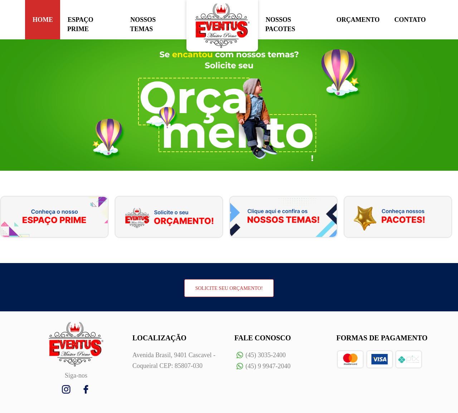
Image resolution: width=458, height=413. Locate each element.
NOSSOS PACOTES (280, 24)
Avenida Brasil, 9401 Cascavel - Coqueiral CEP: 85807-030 (173, 360)
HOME (43, 19)
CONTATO (410, 19)
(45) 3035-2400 (260, 355)
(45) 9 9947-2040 (262, 366)
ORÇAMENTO (358, 19)
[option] (229, 105)
